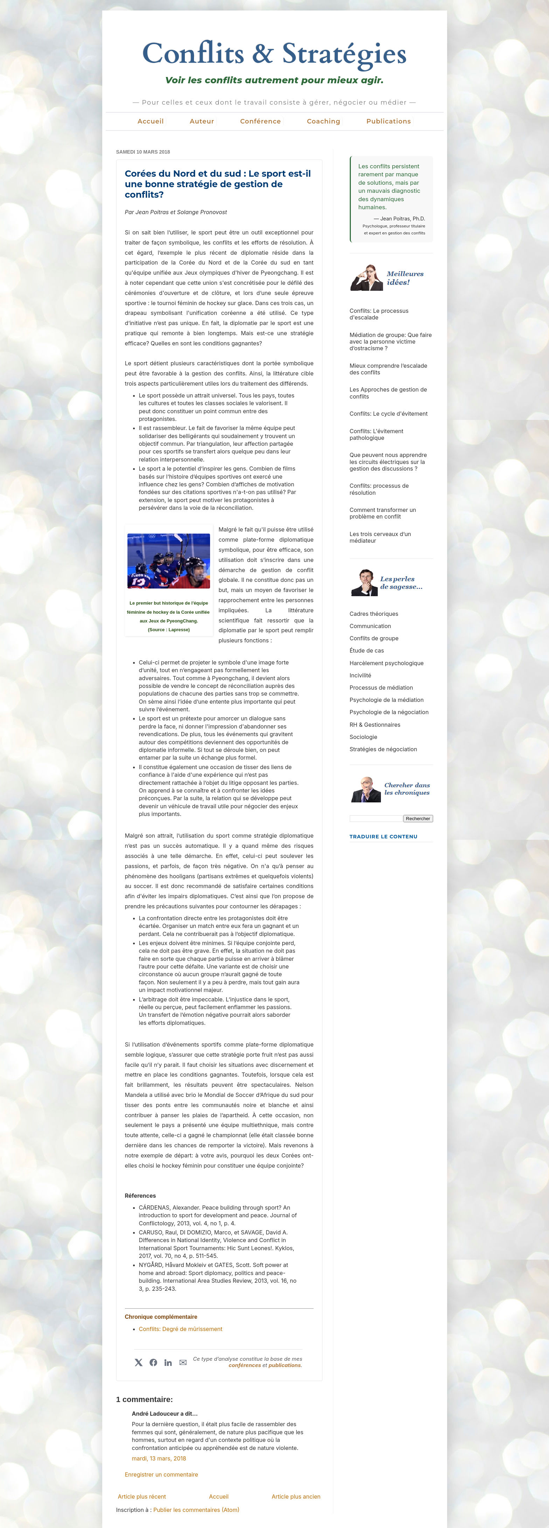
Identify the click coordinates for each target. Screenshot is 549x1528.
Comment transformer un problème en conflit (383, 513)
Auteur (202, 121)
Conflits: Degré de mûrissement (181, 1328)
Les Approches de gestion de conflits (388, 393)
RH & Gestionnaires (375, 724)
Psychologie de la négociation (389, 712)
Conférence (260, 121)
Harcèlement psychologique (387, 663)
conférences (245, 1365)
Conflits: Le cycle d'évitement (389, 413)
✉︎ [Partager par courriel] (183, 1362)
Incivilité (360, 675)
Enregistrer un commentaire (161, 1474)
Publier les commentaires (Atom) (196, 1509)
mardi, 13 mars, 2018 (159, 1458)
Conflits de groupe (374, 638)
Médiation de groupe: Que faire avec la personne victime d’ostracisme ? (391, 341)
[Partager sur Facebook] (153, 1362)
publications (285, 1365)
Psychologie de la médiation (387, 699)
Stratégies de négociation (383, 749)
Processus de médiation (381, 687)
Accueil (151, 121)
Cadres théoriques (374, 613)
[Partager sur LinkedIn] (168, 1362)
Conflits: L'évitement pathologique (377, 434)
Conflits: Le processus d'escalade (379, 314)
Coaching (324, 121)
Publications (388, 121)
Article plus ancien (296, 1496)
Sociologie (363, 736)
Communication (370, 625)
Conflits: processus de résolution (379, 489)
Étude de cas (367, 650)
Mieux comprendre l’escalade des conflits (389, 369)
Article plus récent (142, 1496)
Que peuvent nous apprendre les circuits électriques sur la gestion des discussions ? (388, 461)
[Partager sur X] (138, 1362)
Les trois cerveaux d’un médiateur (380, 537)
